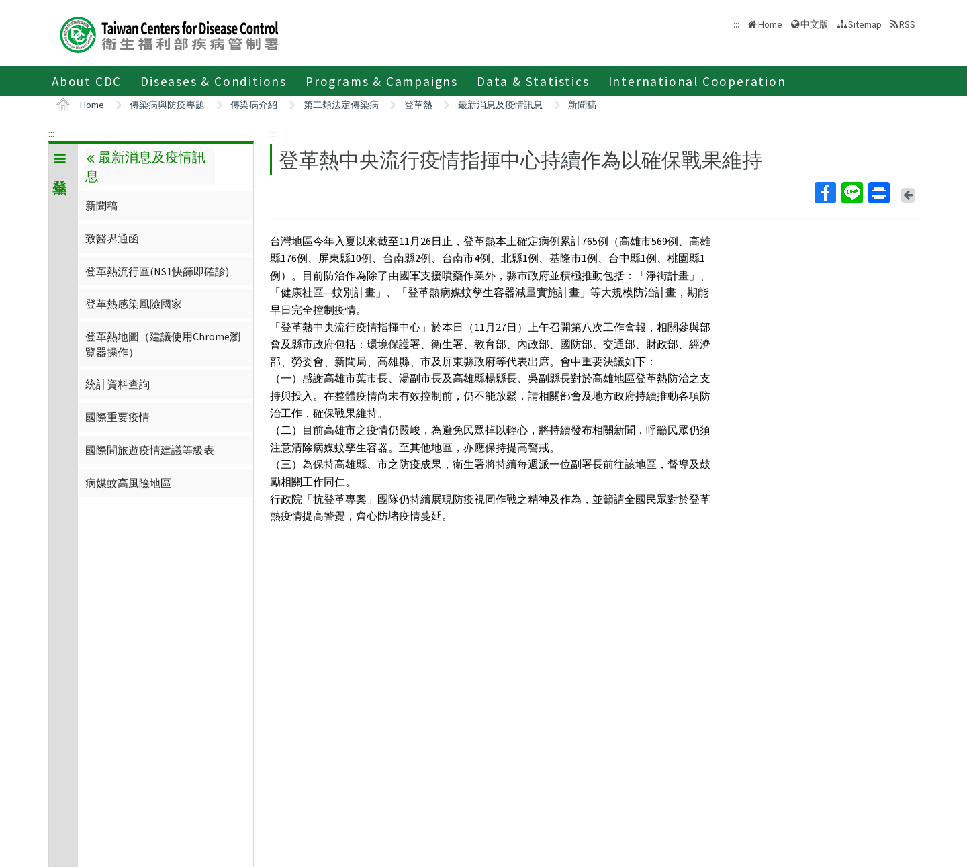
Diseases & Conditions (213, 81)
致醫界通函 (112, 238)
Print (878, 192)
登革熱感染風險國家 (133, 303)
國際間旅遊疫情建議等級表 (149, 450)
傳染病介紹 (253, 105)
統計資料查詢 (117, 384)
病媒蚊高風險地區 (128, 483)
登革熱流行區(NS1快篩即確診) (157, 271)
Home (770, 24)
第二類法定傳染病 (341, 105)
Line (851, 192)
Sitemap (865, 24)
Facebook (824, 192)
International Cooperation (697, 81)
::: (51, 133)
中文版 (814, 24)
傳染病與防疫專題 (167, 105)
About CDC (87, 81)
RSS (907, 24)
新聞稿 (582, 105)
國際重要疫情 (117, 417)
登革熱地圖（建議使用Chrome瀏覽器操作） (162, 344)
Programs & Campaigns (382, 81)
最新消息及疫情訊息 (500, 105)
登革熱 (418, 105)
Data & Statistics (533, 81)
